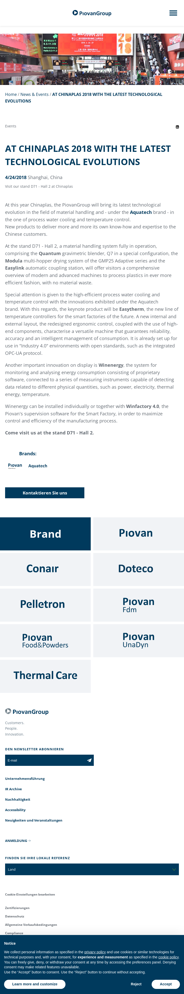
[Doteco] (138, 569)
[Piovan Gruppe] (92, 13)
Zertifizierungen (17, 908)
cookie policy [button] (168, 957)
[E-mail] (45, 760)
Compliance (14, 933)
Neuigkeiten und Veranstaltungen (33, 820)
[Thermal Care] (45, 676)
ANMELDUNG (16, 840)
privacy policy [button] (95, 952)
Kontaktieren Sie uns (45, 493)
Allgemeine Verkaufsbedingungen (31, 925)
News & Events (34, 94)
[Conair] (45, 569)
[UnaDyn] (138, 640)
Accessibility (15, 810)
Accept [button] (166, 984)
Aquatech (141, 212)
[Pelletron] (45, 605)
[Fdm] (138, 605)
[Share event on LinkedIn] (177, 127)
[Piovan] (138, 533)
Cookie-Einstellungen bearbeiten (30, 894)
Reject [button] (136, 984)
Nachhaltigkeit (17, 799)
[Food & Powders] (45, 640)
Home (11, 94)
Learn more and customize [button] (34, 984)
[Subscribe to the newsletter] (89, 760)
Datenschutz (14, 916)
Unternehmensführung (25, 778)
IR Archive (13, 789)
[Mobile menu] (173, 14)
